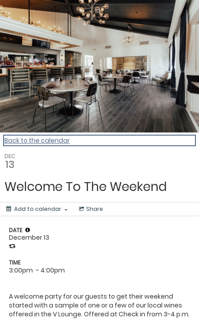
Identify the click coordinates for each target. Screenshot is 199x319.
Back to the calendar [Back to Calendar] (37, 140)
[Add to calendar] (37, 209)
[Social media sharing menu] (90, 209)
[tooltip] (27, 230)
